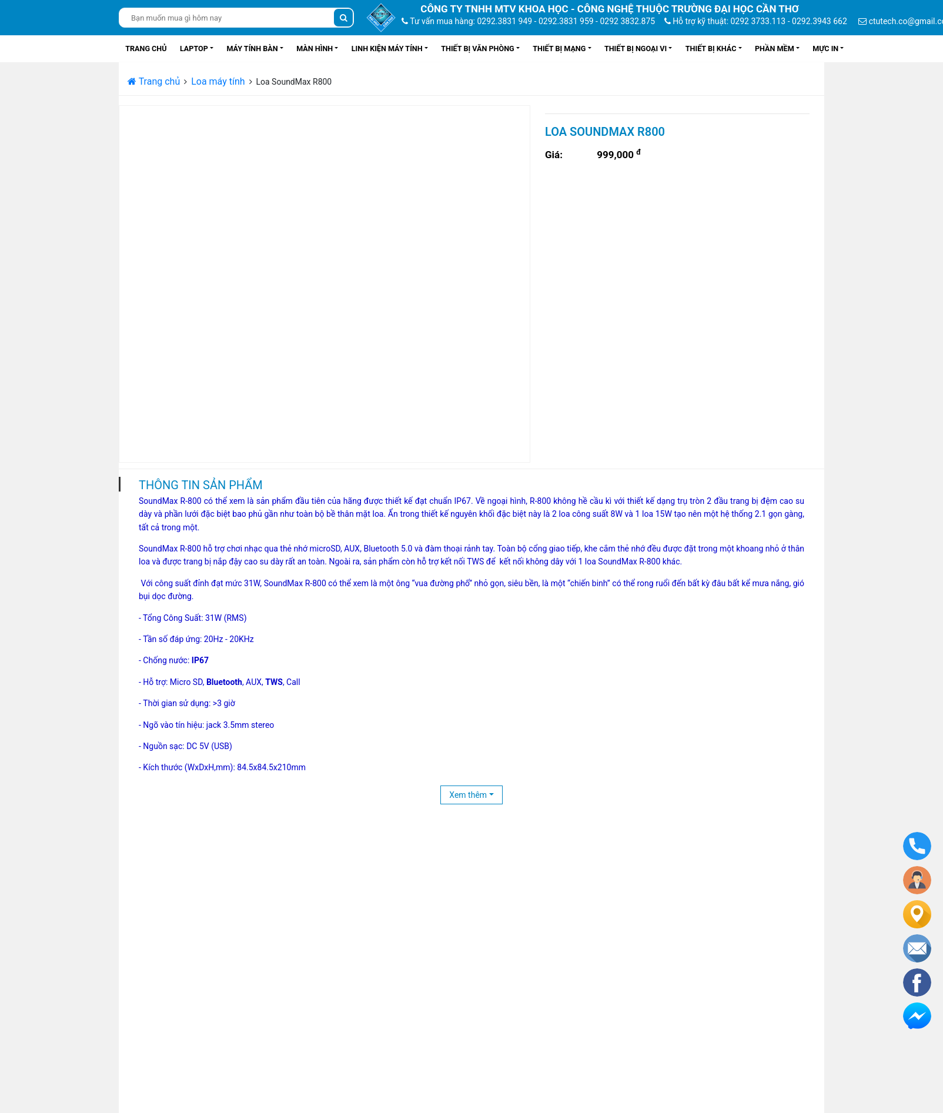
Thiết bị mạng (559, 48)
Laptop (194, 48)
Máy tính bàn (251, 48)
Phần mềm (774, 48)
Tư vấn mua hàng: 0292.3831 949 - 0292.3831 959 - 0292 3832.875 (528, 21)
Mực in (825, 48)
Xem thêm (468, 795)
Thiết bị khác (711, 48)
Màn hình (314, 48)
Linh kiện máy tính (387, 48)
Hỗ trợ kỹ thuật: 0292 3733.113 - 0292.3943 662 (755, 21)
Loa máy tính (218, 81)
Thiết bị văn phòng (477, 48)
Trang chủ (145, 48)
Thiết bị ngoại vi (635, 48)
